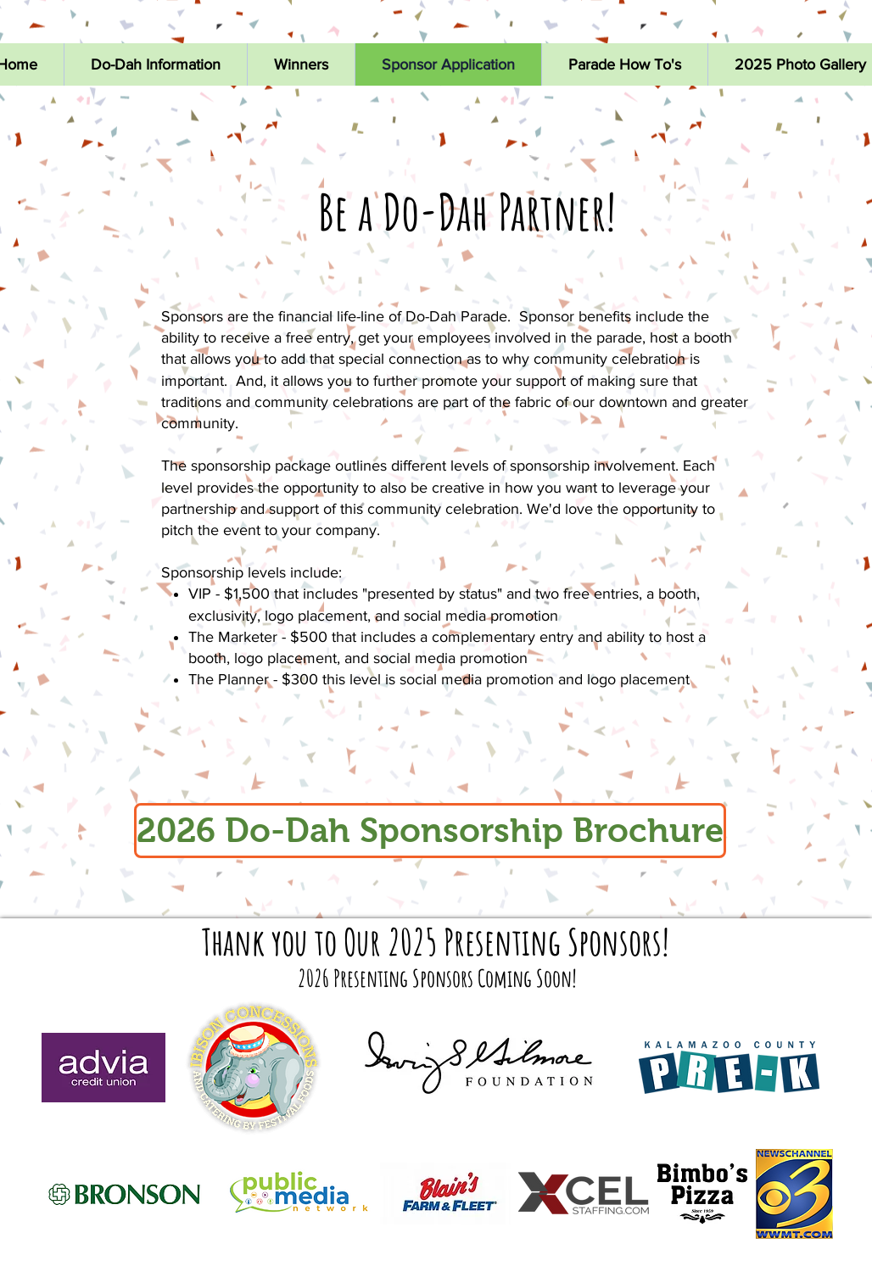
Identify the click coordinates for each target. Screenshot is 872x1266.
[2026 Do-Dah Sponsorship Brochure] (430, 830)
